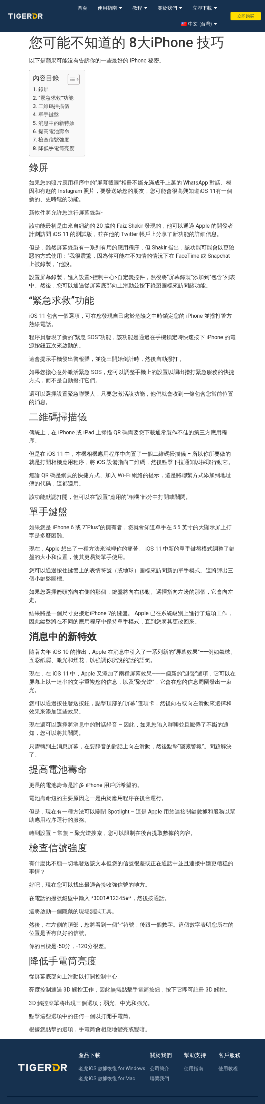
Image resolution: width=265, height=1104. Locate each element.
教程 (139, 8)
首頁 (82, 8)
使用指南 (110, 8)
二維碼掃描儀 (53, 106)
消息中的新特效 (56, 123)
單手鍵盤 (48, 114)
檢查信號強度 (53, 140)
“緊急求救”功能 (55, 98)
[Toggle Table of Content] (70, 79)
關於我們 (170, 8)
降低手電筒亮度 (56, 148)
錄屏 (43, 89)
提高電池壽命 (53, 131)
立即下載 (205, 8)
